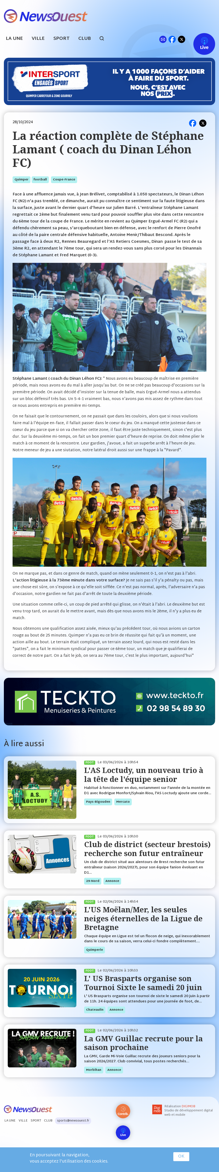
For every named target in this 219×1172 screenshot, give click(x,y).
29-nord (92, 881)
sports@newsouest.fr (73, 1121)
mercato (123, 802)
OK (181, 1156)
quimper (22, 180)
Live (199, 39)
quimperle (94, 950)
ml (163, 39)
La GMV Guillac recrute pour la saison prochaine (143, 1043)
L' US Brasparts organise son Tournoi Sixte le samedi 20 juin (143, 982)
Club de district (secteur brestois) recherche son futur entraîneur (147, 848)
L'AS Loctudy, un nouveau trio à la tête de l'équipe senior (143, 774)
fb (172, 39)
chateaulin (94, 1010)
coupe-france (64, 180)
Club (84, 39)
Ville (38, 39)
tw (181, 39)
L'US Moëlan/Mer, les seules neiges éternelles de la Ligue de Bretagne (143, 918)
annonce (112, 881)
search (104, 39)
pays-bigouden (98, 802)
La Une (14, 39)
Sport (61, 39)
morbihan (93, 1070)
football (40, 180)
